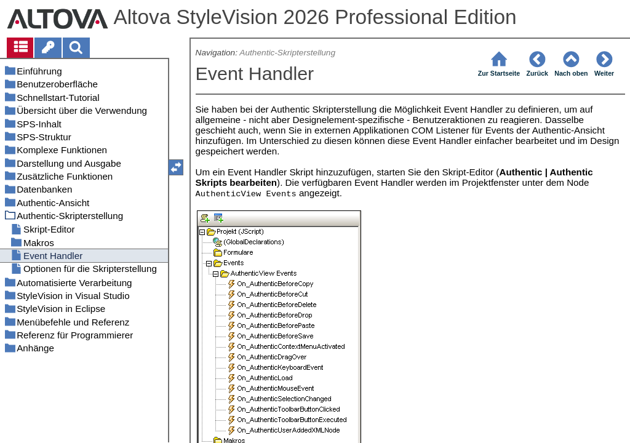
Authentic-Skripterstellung (287, 52)
